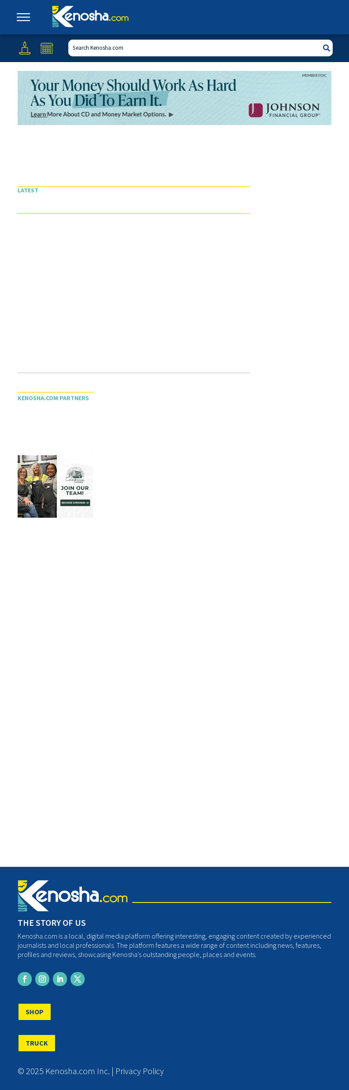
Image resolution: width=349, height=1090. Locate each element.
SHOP (35, 1011)
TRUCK (37, 1042)
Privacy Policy (139, 1070)
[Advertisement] (134, 297)
